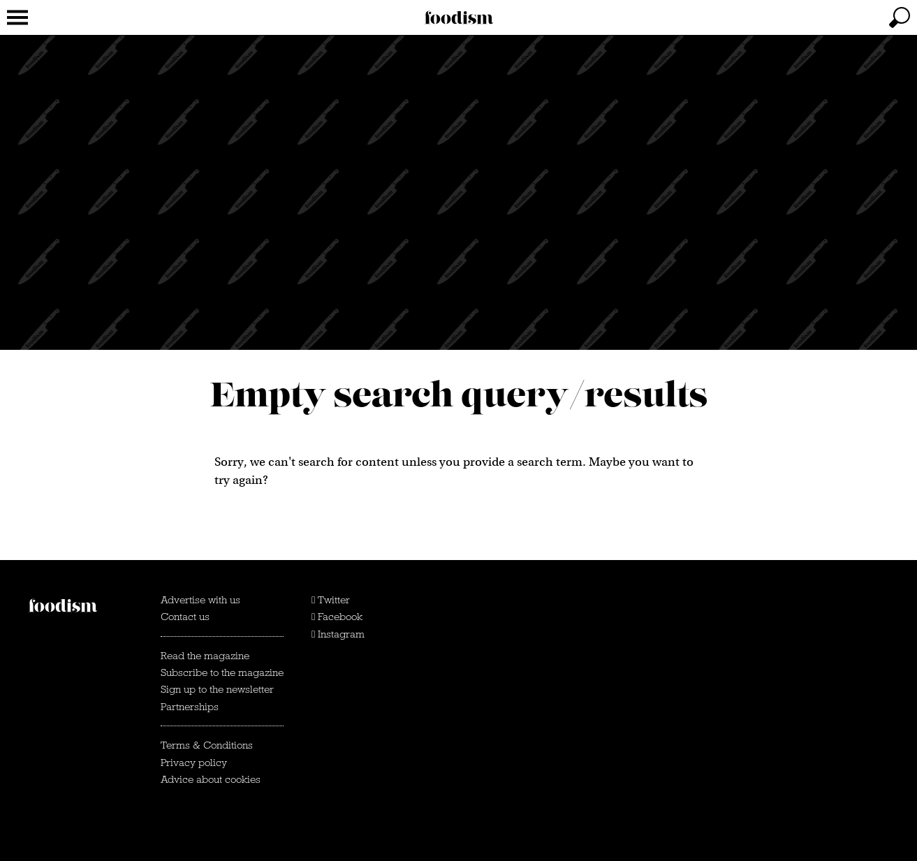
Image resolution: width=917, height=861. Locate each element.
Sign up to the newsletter (217, 689)
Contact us (185, 616)
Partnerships (190, 706)
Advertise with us (200, 600)
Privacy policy (194, 762)
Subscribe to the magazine (222, 672)
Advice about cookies (211, 779)
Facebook (336, 616)
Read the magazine (205, 655)
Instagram (338, 634)
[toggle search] (899, 17)
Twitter (330, 600)
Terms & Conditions (207, 745)
